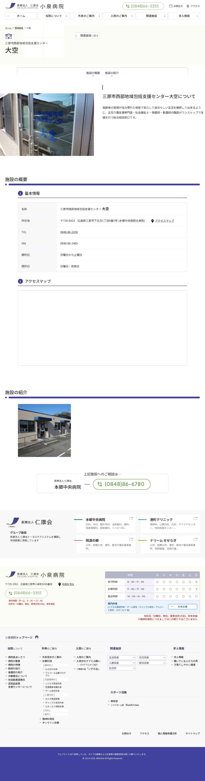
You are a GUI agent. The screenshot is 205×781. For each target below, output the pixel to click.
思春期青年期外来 (53, 687)
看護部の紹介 (15, 672)
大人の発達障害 (52, 698)
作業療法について (17, 676)
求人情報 (184, 16)
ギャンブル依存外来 (54, 702)
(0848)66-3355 (142, 6)
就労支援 (144, 662)
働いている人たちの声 (186, 661)
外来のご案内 (86, 16)
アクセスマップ (162, 220)
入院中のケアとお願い (88, 661)
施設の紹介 (112, 73)
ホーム (21, 16)
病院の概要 (14, 661)
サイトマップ (193, 733)
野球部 (114, 701)
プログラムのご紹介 (88, 664)
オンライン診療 (50, 722)
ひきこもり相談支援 (54, 706)
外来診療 (182, 606)
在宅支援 (144, 657)
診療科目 (47, 661)
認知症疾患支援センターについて (20, 685)
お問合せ (176, 6)
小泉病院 (21, 637)
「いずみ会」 (88, 668)
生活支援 (114, 657)
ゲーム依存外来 (52, 690)
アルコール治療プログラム (55, 674)
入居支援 (114, 662)
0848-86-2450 (69, 232)
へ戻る (89, 35)
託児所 (112, 668)
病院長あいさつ (16, 657)
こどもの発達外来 (53, 683)
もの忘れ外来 (51, 669)
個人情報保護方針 (167, 733)
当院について (53, 16)
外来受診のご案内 (52, 657)
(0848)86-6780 (121, 484)
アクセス (193, 6)
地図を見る (66, 584)
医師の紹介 (14, 668)
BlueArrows (125, 705)
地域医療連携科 (16, 679)
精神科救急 (48, 719)
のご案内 (49, 648)
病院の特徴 (14, 664)
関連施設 (151, 16)
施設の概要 (93, 73)
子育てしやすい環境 (184, 664)
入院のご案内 (119, 16)
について (15, 648)
